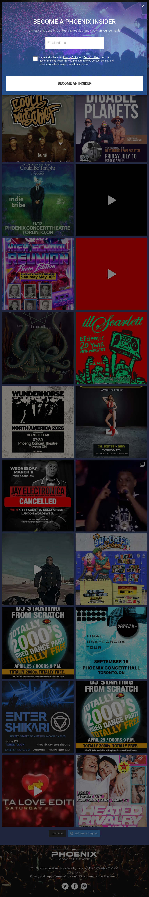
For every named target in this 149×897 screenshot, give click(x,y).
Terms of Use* (91, 57)
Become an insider (74, 83)
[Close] (142, 6)
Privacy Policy (70, 57)
